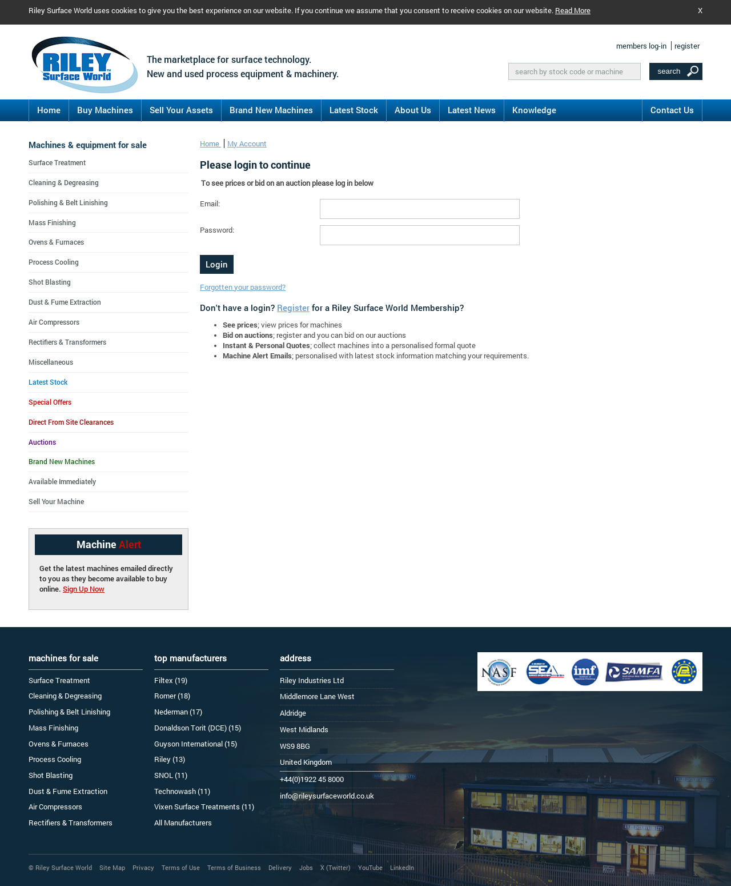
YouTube (370, 867)
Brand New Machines (271, 109)
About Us (413, 109)
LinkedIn (402, 867)
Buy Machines (105, 109)
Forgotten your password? (243, 287)
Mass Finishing (52, 222)
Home (49, 109)
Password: (217, 229)
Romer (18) (172, 695)
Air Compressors (54, 321)
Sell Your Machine (56, 501)
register (687, 45)
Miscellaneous (51, 361)
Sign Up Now (84, 588)
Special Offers (50, 401)
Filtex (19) (170, 680)
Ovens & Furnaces (56, 241)
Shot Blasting (50, 281)
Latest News (472, 109)
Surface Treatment (57, 162)
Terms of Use (181, 867)
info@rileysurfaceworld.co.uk (327, 795)
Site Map (112, 867)
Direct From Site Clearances (71, 421)
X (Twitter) (335, 867)
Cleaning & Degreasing (64, 182)
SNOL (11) (170, 775)
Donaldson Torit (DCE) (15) (197, 727)
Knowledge (534, 109)
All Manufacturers (183, 822)
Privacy (143, 867)
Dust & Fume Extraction (65, 301)
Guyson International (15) (195, 743)
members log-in (641, 45)
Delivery (280, 867)
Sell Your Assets (181, 109)
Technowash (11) (182, 791)
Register (293, 307)
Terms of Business (234, 867)
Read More (573, 10)
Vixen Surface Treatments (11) (204, 806)
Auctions (42, 441)
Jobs (306, 867)
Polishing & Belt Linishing (68, 202)
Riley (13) (169, 759)
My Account (247, 143)
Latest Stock (354, 109)
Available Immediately (62, 481)
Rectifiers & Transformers (67, 341)
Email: (210, 203)
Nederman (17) (178, 711)
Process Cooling (54, 261)
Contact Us (672, 109)
